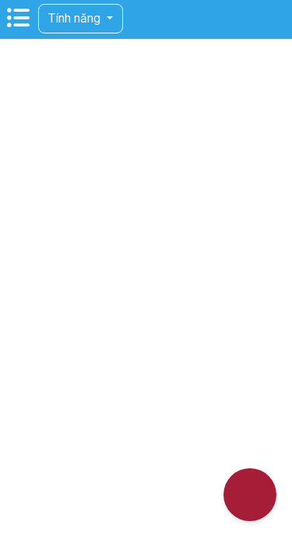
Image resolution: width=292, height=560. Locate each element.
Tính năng (76, 18)
